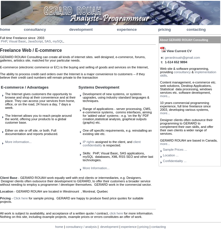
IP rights (89, 142)
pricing (164, 29)
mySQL (58, 41)
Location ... (171, 155)
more (163, 96)
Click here (21, 198)
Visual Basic (17, 41)
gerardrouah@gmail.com (182, 57)
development (81, 29)
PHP (4, 41)
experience (127, 29)
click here (116, 213)
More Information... (96, 168)
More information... (18, 142)
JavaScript (35, 41)
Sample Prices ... (175, 149)
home (5, 29)
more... (165, 113)
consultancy (35, 29)
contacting (196, 29)
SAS (47, 41)
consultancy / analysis (81, 226)
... (175, 161)
